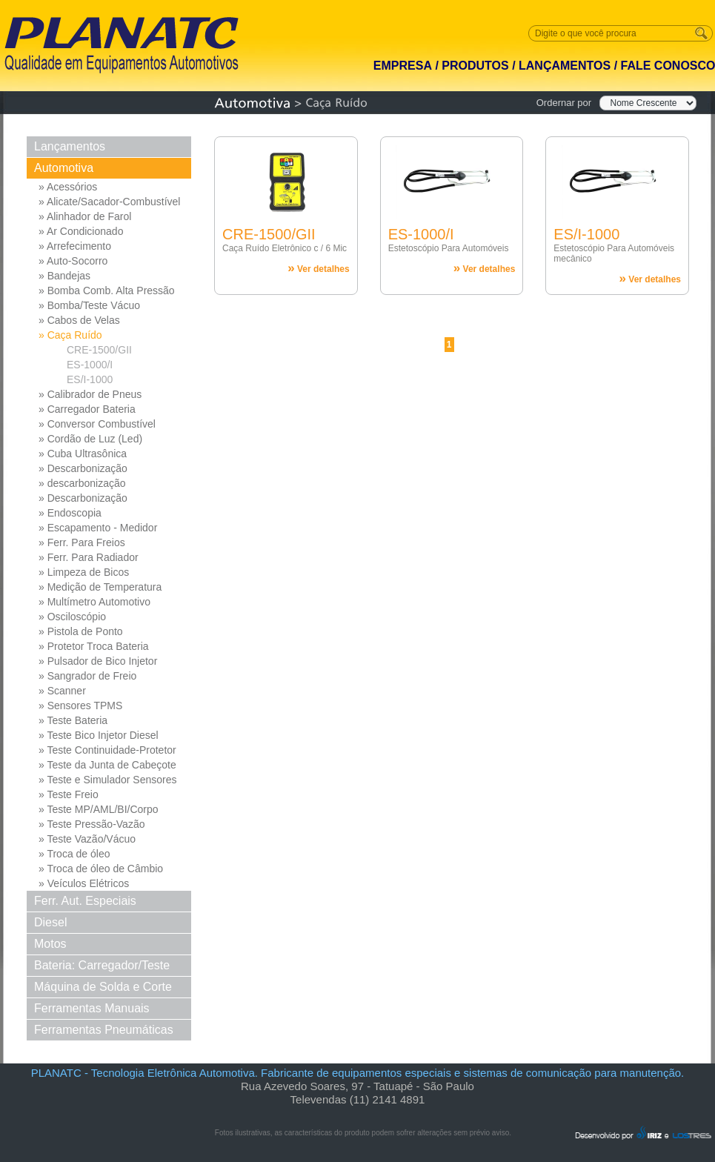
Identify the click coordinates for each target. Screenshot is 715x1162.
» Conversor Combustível (97, 424)
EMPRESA (402, 65)
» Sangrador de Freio (87, 676)
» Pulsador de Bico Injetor (98, 661)
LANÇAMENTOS (565, 65)
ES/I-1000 (90, 379)
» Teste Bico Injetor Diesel (99, 735)
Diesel (50, 922)
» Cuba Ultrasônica (83, 453)
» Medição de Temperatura (100, 587)
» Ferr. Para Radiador (89, 557)
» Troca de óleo (74, 854)
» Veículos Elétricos (84, 883)
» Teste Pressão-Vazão (91, 824)
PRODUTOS (475, 65)
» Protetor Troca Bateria (94, 646)
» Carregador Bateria (87, 409)
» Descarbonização (83, 468)
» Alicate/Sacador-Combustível (109, 202)
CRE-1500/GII (99, 350)
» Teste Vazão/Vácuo (87, 839)
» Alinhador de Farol (85, 216)
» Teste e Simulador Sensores (108, 780)
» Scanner (62, 691)
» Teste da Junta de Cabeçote (107, 765)
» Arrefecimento (75, 246)
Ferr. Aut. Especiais (85, 900)
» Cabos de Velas (79, 320)
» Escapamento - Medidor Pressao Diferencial (98, 528)
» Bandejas (64, 276)
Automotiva (63, 168)
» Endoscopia (70, 513)
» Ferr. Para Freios (82, 542)
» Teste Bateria (73, 720)
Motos (50, 943)
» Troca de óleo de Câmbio (101, 868)
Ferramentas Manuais (92, 1008)
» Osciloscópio (72, 616)
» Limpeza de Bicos (84, 572)
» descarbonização (82, 483)
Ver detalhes (318, 268)
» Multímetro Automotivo (94, 602)
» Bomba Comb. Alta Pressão (107, 290)
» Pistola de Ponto (81, 631)
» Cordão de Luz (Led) (90, 439)
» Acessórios (68, 187)
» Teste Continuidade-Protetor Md (107, 750)
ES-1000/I (90, 365)
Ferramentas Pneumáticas (103, 1029)
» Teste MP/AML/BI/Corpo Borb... (99, 810)
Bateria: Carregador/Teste (102, 965)
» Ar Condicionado (81, 231)
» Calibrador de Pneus (90, 394)
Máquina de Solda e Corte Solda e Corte (103, 988)
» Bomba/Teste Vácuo (89, 305)
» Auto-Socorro (73, 261)
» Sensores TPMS (80, 705)
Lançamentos (69, 146)
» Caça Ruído (70, 335)
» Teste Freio (69, 794)
